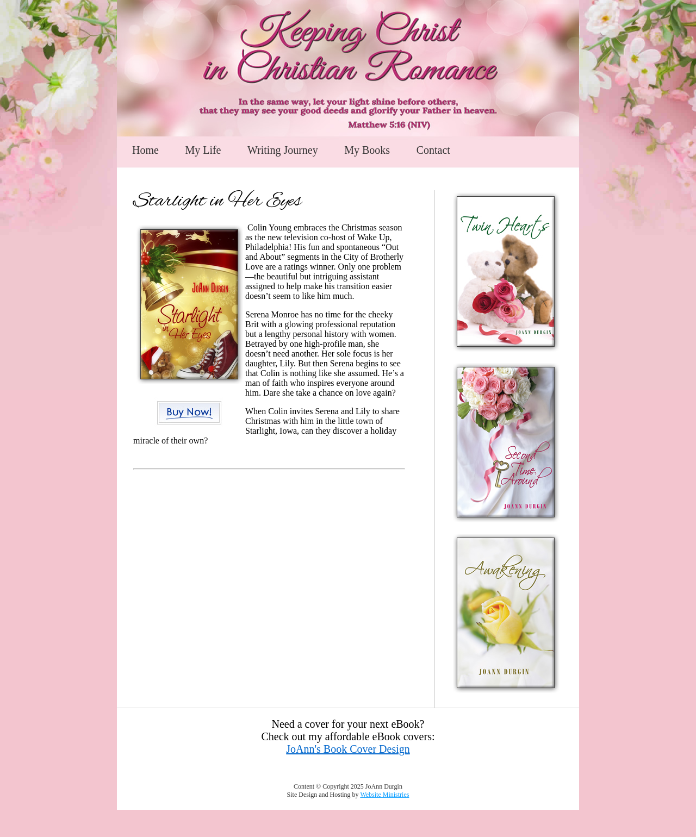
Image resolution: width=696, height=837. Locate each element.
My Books (367, 150)
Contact (433, 150)
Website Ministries (384, 794)
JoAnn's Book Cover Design (348, 749)
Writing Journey (282, 150)
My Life (203, 150)
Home (145, 150)
